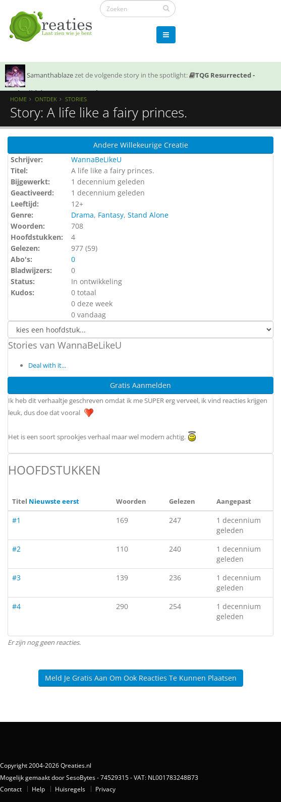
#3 (16, 577)
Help (38, 789)
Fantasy (111, 215)
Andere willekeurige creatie (140, 145)
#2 (16, 549)
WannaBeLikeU (96, 159)
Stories (76, 99)
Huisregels (70, 789)
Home (18, 99)
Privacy (105, 789)
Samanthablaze (50, 75)
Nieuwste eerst (54, 501)
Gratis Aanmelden (140, 385)
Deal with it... (47, 365)
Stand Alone (148, 215)
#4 (16, 606)
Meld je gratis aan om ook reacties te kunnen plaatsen (141, 678)
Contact (11, 789)
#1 (16, 520)
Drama (82, 215)
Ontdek (46, 99)
